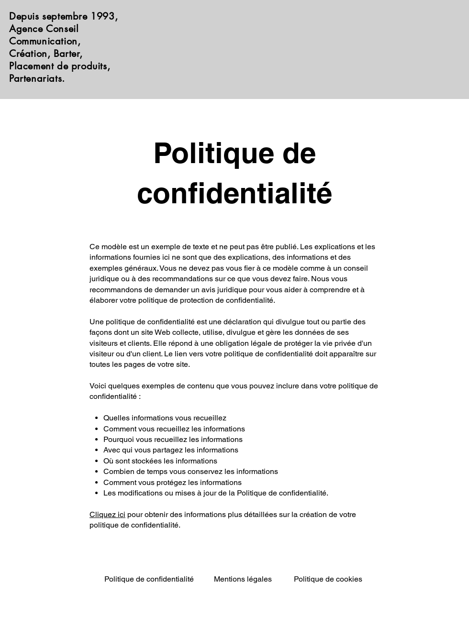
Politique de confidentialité (149, 579)
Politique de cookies (328, 579)
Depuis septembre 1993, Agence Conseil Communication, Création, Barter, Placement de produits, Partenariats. (63, 47)
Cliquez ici (107, 514)
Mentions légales (243, 579)
